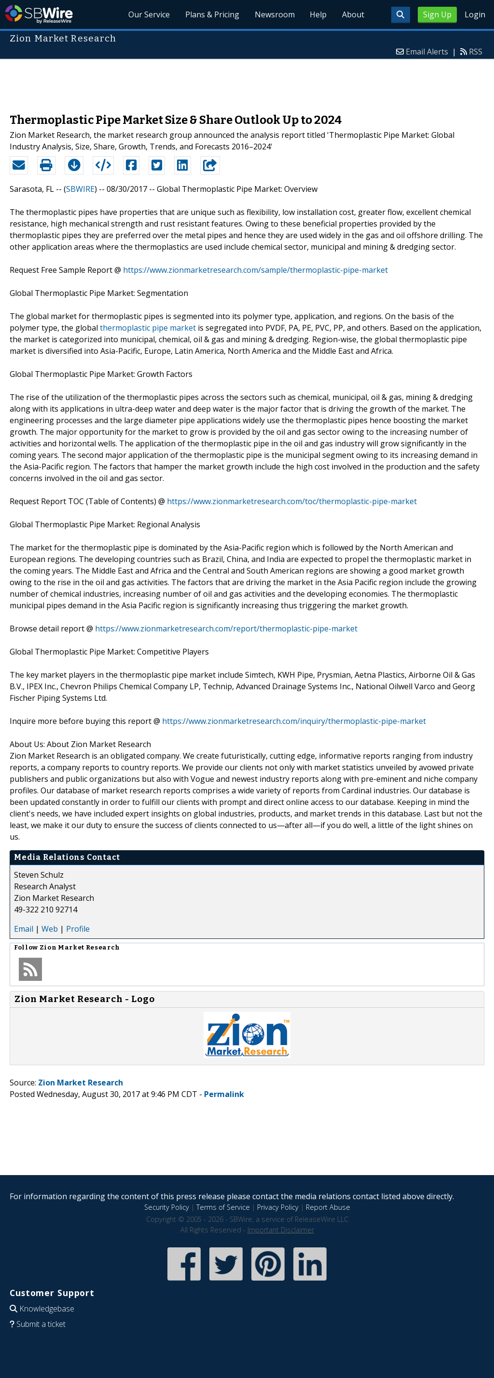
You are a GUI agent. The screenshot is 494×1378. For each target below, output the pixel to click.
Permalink (224, 1094)
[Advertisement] (247, 81)
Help (318, 14)
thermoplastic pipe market (148, 327)
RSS (475, 51)
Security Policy (166, 1207)
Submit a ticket (41, 1324)
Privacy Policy (278, 1207)
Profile (78, 928)
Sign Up (437, 14)
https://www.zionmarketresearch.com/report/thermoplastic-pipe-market (226, 628)
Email (23, 928)
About (353, 14)
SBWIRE (80, 189)
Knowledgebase (46, 1308)
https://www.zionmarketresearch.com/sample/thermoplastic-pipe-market (255, 270)
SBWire (39, 14)
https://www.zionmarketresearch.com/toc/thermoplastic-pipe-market (292, 501)
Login (475, 14)
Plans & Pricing (212, 14)
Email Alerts (427, 51)
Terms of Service (223, 1207)
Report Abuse (328, 1207)
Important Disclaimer (280, 1229)
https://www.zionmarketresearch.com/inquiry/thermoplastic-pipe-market (294, 721)
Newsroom (274, 14)
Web (49, 928)
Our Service (148, 14)
